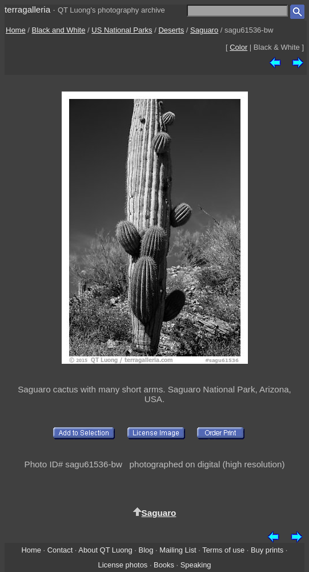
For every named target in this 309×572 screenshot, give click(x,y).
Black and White (59, 30)
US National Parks (121, 30)
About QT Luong (105, 550)
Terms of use (223, 550)
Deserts (171, 30)
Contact (60, 550)
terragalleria (27, 9)
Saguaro (204, 30)
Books (164, 565)
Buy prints (267, 550)
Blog (146, 550)
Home (16, 30)
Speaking (195, 565)
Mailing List (177, 550)
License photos (122, 565)
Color (238, 47)
